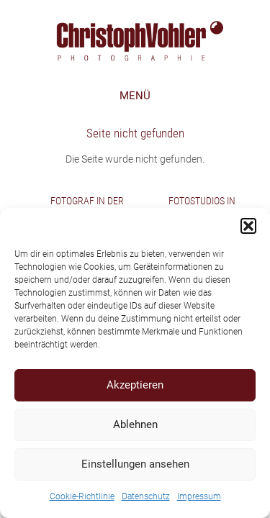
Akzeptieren (135, 384)
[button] (248, 226)
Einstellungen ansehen (135, 464)
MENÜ (135, 95)
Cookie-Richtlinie (82, 496)
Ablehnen (135, 424)
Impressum (199, 496)
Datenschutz (146, 496)
